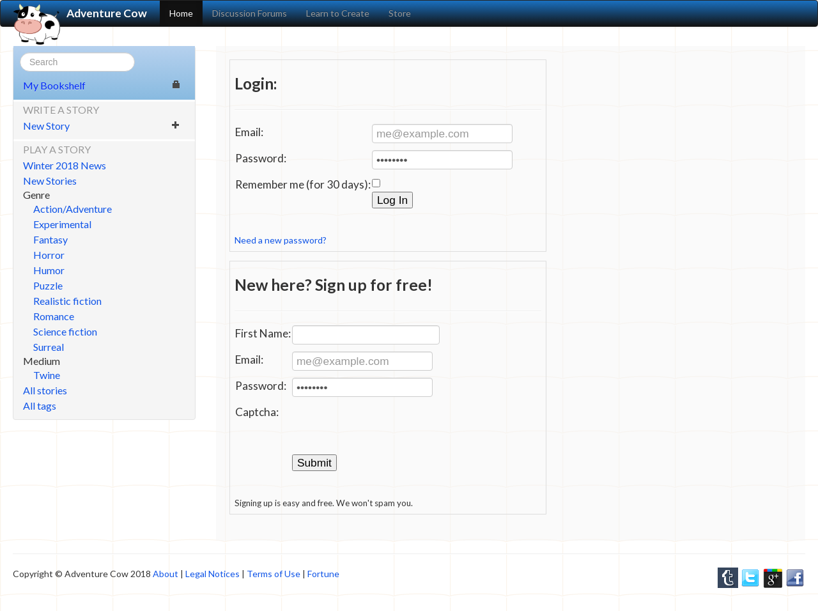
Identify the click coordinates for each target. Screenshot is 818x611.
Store (400, 13)
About (165, 573)
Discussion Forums (249, 13)
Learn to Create (337, 13)
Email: (249, 132)
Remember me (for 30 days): (303, 184)
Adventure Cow (80, 13)
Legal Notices (212, 573)
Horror (49, 255)
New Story (101, 126)
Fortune (323, 573)
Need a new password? (281, 240)
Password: (260, 158)
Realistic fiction (67, 301)
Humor (49, 270)
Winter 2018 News (64, 165)
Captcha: (257, 412)
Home (181, 13)
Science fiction (65, 331)
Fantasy (50, 239)
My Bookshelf (101, 85)
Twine (46, 375)
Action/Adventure (72, 209)
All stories (45, 390)
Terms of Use (273, 573)
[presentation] (389, 429)
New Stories (50, 180)
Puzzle (48, 285)
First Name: (263, 333)
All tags (39, 405)
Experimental (62, 224)
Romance (53, 316)
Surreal (48, 347)
